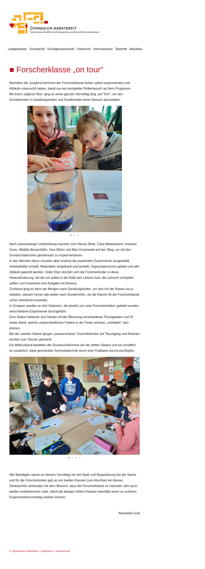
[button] (136, 109)
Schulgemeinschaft (60, 49)
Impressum (46, 551)
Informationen (103, 49)
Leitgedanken (17, 49)
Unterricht (83, 49)
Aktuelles (135, 49)
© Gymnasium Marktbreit (23, 551)
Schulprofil (37, 49)
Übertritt (121, 49)
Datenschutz (63, 551)
